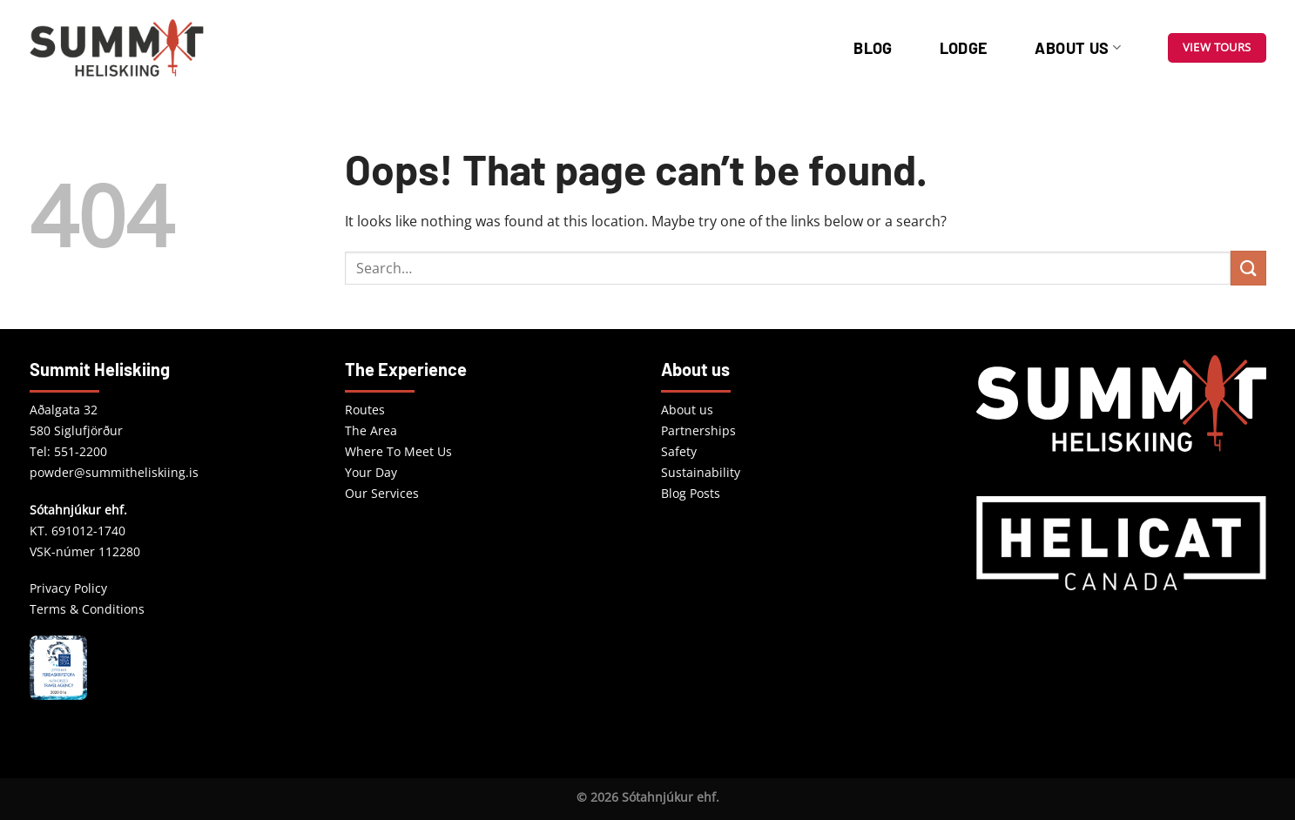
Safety (679, 451)
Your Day (371, 472)
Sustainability (700, 472)
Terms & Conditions (87, 609)
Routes (365, 409)
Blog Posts (690, 493)
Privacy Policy (68, 588)
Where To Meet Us (398, 451)
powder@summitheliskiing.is (114, 472)
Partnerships (698, 430)
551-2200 (80, 451)
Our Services (382, 493)
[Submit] (1248, 268)
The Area (371, 430)
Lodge (964, 47)
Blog (872, 47)
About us (1077, 47)
